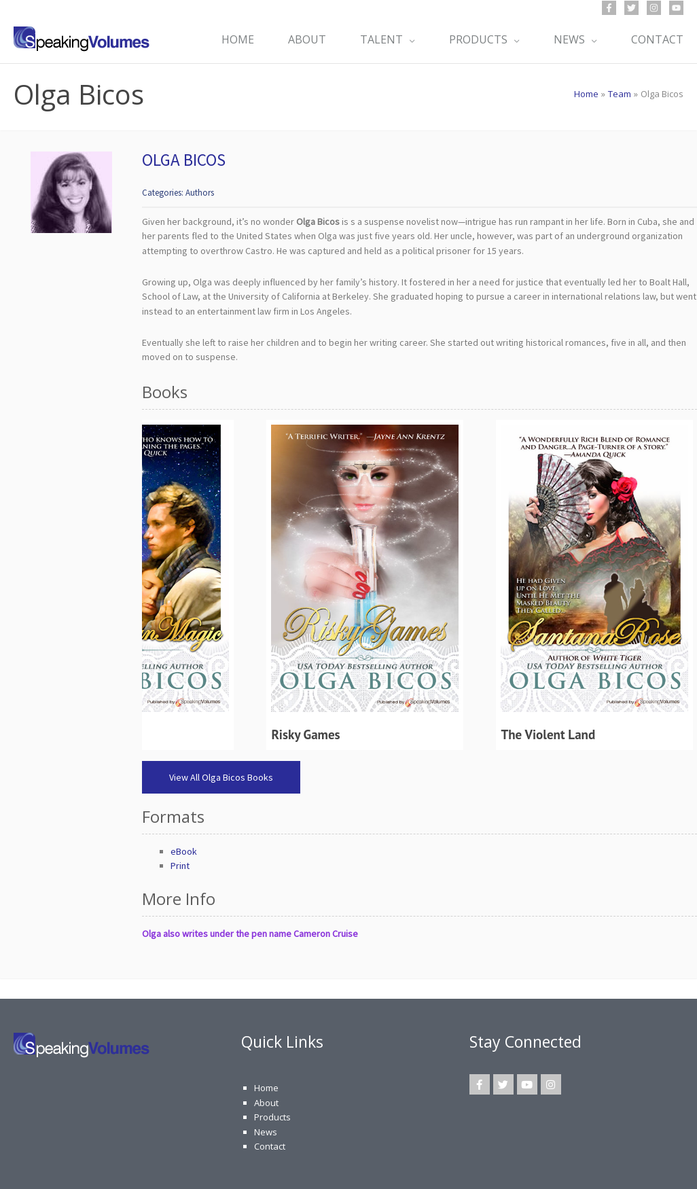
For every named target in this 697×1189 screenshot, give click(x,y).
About (266, 1103)
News (265, 1132)
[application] (409, 39)
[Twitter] (631, 8)
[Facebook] (609, 8)
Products (272, 1117)
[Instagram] (654, 8)
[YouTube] (676, 8)
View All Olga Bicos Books (221, 777)
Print (180, 865)
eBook (184, 851)
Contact (269, 1146)
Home (266, 1088)
